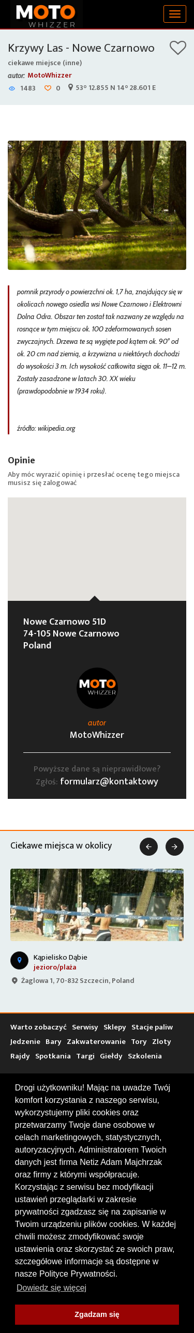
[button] (97, 539)
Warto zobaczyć (38, 1027)
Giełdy (111, 1056)
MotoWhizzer (49, 75)
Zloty (161, 1041)
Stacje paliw (152, 1027)
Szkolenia (145, 1056)
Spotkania (53, 1056)
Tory (139, 1041)
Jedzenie (25, 1041)
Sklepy (114, 1027)
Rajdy (20, 1056)
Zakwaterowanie (96, 1041)
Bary (54, 1041)
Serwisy (85, 1027)
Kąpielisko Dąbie (60, 957)
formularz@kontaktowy (109, 782)
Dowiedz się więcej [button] (51, 1287)
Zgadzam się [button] (96, 1314)
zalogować (60, 483)
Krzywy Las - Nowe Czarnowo (81, 48)
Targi (85, 1056)
